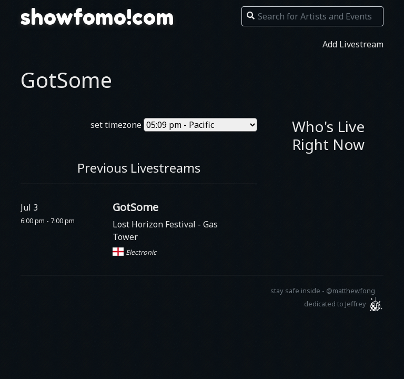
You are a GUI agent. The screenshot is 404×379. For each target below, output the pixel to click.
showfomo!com (97, 16)
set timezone (116, 125)
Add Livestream (352, 44)
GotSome (135, 207)
